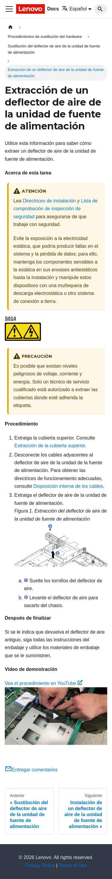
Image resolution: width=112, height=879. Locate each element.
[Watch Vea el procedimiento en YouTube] (56, 716)
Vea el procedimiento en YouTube (43, 683)
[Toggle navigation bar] (9, 8)
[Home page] (10, 27)
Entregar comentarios (31, 769)
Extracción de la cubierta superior (49, 445)
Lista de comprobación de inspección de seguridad (55, 208)
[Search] (100, 9)
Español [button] (74, 8)
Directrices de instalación (49, 200)
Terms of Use (73, 865)
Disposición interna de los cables (68, 486)
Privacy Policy (40, 865)
